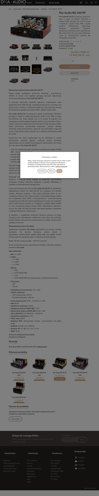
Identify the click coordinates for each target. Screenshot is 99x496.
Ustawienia (42, 171)
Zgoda (59, 171)
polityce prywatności (61, 166)
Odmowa (51, 171)
